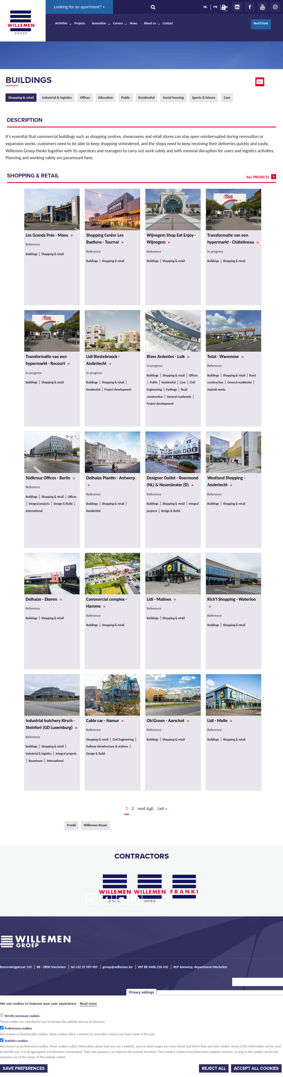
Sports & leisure (203, 97)
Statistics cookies (16, 1041)
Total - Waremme (225, 356)
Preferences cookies (18, 1028)
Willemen (20, 22)
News (133, 23)
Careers (118, 23)
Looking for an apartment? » (79, 6)
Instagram (275, 7)
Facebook (250, 7)
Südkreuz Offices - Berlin (50, 477)
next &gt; (146, 808)
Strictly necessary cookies (22, 1016)
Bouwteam (36, 761)
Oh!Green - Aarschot (168, 720)
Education (105, 97)
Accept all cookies (256, 1068)
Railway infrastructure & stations (107, 746)
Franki (71, 825)
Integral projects (39, 504)
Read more (88, 1003)
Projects (79, 23)
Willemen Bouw (95, 825)
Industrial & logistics (57, 97)
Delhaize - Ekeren (44, 599)
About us (150, 23)
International (34, 511)
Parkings (171, 389)
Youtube (263, 7)
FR (215, 7)
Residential (146, 97)
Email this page (260, 81)
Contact (168, 23)
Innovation (99, 23)
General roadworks (179, 397)
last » (162, 808)
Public (125, 97)
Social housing (173, 97)
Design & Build (63, 504)
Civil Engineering (123, 739)
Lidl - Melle (219, 720)
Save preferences (24, 1068)
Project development (117, 389)
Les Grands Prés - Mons (49, 235)
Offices (85, 97)
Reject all (214, 1068)
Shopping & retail (52, 254)
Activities (61, 23)
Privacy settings (141, 992)
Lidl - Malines (161, 599)
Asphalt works (216, 389)
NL (205, 7)
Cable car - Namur (105, 720)
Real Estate (261, 23)
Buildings (29, 80)
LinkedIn (237, 7)
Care (227, 97)
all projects (258, 176)
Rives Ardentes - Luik (168, 356)
